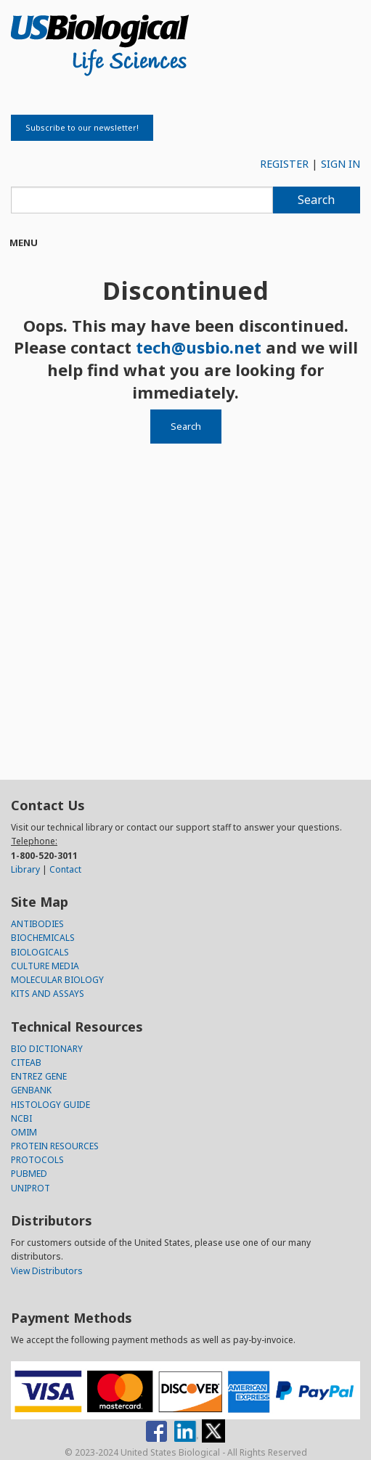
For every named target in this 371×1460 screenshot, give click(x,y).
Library (25, 869)
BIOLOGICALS (40, 952)
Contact (65, 869)
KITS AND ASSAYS (47, 993)
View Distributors (47, 1271)
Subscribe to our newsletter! (82, 127)
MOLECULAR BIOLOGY (57, 980)
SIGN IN (340, 164)
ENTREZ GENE (39, 1076)
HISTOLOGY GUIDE (50, 1104)
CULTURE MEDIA (45, 966)
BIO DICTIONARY (47, 1049)
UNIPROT (30, 1188)
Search (316, 200)
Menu (23, 242)
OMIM (24, 1132)
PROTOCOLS (37, 1160)
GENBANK (31, 1090)
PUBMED (29, 1173)
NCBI (21, 1118)
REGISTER (284, 164)
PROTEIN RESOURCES (55, 1146)
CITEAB (26, 1062)
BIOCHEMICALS (43, 937)
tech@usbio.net (198, 347)
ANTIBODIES (37, 924)
